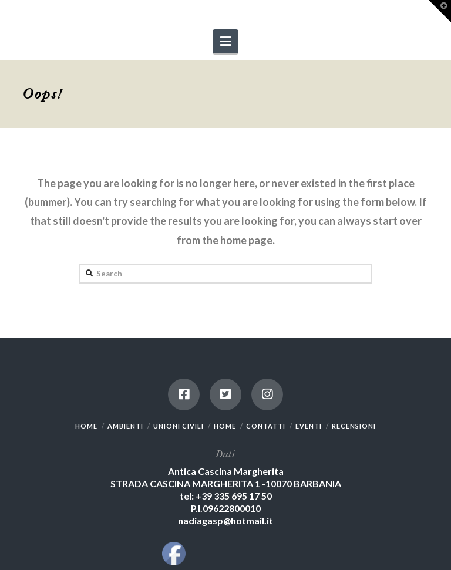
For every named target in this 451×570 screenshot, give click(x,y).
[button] (225, 41)
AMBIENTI (125, 426)
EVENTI (308, 426)
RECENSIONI (354, 426)
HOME (86, 426)
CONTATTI (265, 426)
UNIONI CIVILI (178, 426)
